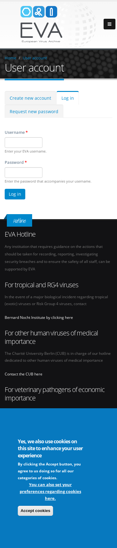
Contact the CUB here (23, 373)
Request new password (34, 111)
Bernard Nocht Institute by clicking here (39, 317)
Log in (67, 98)
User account (35, 58)
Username (16, 132)
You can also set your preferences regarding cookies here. (50, 492)
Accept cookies (35, 511)
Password (16, 162)
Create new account (30, 98)
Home (10, 58)
